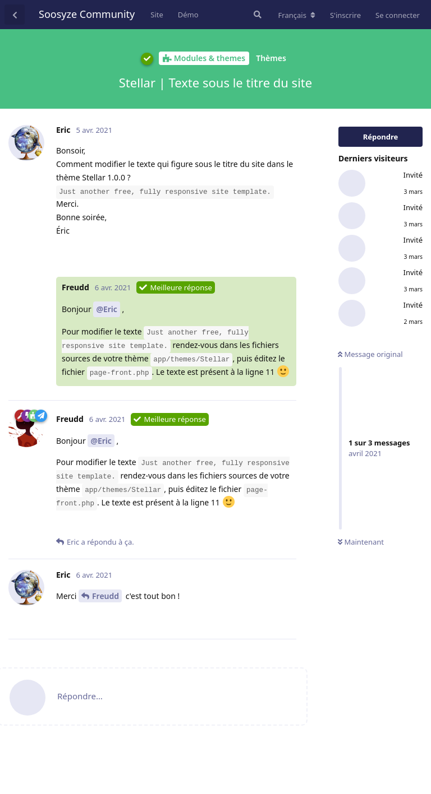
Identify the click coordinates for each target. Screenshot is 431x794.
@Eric (106, 309)
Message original (370, 354)
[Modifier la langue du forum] (297, 15)
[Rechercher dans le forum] (256, 14)
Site (156, 15)
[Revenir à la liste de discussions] (14, 14)
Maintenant (361, 542)
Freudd (105, 596)
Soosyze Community (87, 14)
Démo (188, 15)
